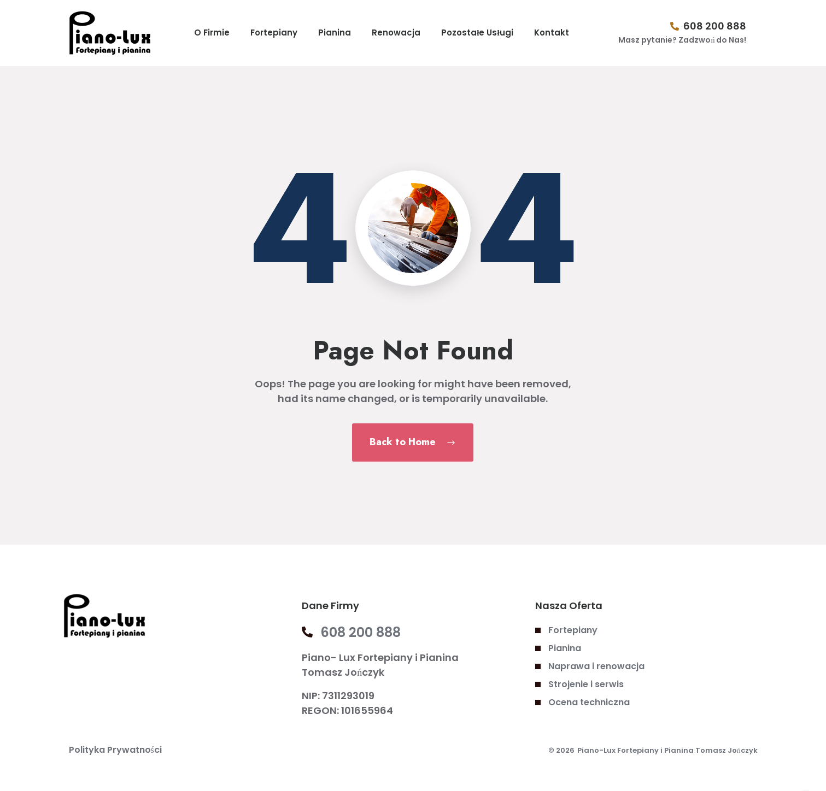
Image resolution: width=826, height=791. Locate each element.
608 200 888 (714, 26)
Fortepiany (273, 32)
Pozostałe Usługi (477, 32)
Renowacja (396, 32)
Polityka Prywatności (115, 749)
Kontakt (551, 32)
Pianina (334, 32)
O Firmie (212, 32)
